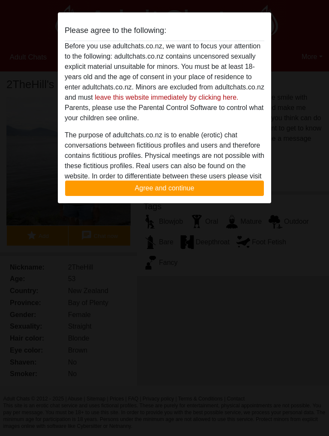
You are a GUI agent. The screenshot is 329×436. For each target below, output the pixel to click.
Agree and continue (164, 188)
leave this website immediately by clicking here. (166, 97)
